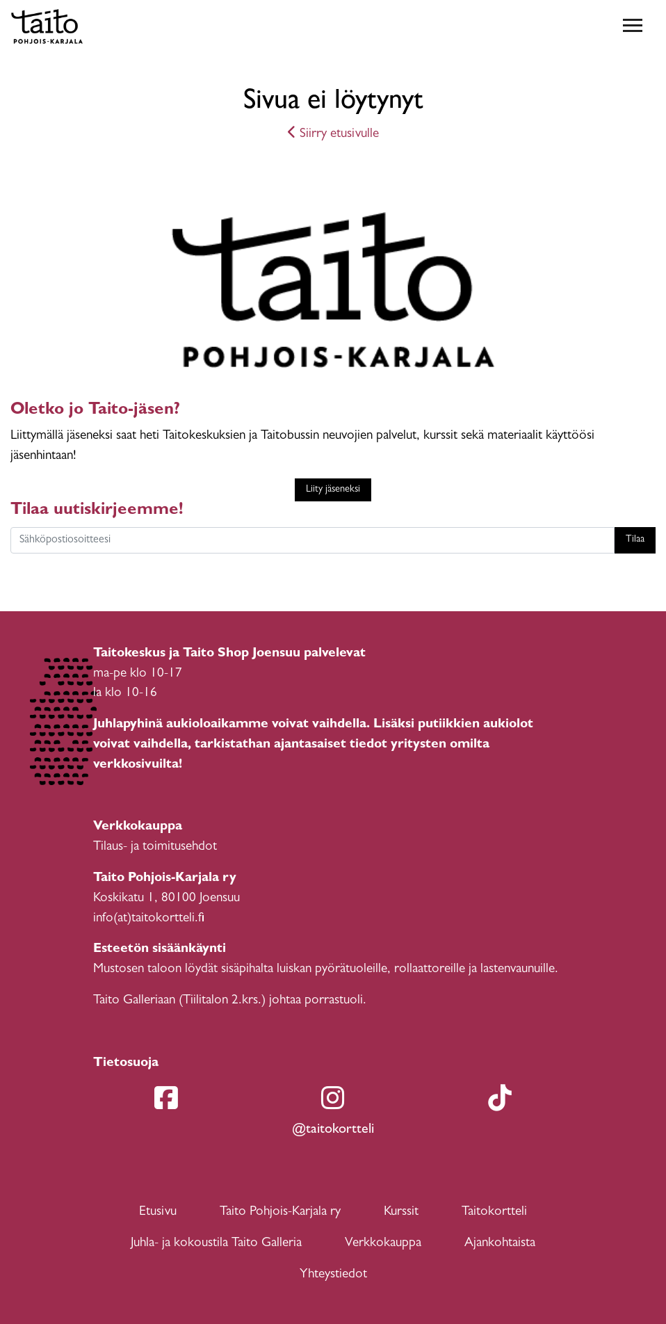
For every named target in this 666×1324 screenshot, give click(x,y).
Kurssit (401, 1212)
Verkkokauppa (383, 1243)
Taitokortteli (494, 1212)
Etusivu (158, 1212)
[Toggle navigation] (632, 26)
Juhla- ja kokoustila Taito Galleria (216, 1243)
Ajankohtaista (499, 1243)
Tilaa (635, 540)
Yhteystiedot (333, 1275)
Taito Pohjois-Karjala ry (280, 1212)
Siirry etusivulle (333, 134)
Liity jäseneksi (333, 490)
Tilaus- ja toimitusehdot (155, 847)
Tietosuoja (126, 1063)
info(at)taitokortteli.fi (148, 919)
